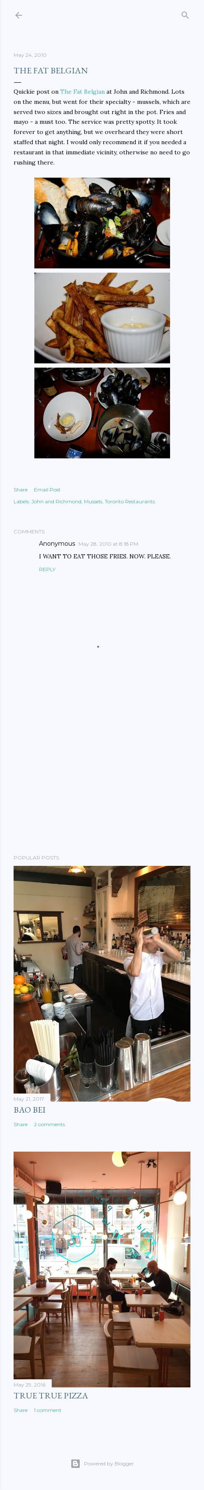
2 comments (49, 1124)
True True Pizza (51, 1395)
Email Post (47, 489)
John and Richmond (56, 501)
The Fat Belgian (82, 91)
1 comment (47, 1410)
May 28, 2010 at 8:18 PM (108, 544)
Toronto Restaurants (130, 501)
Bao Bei (29, 1109)
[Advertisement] (102, 773)
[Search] (185, 13)
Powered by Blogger (102, 1464)
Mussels (93, 501)
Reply (47, 569)
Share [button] (21, 489)
